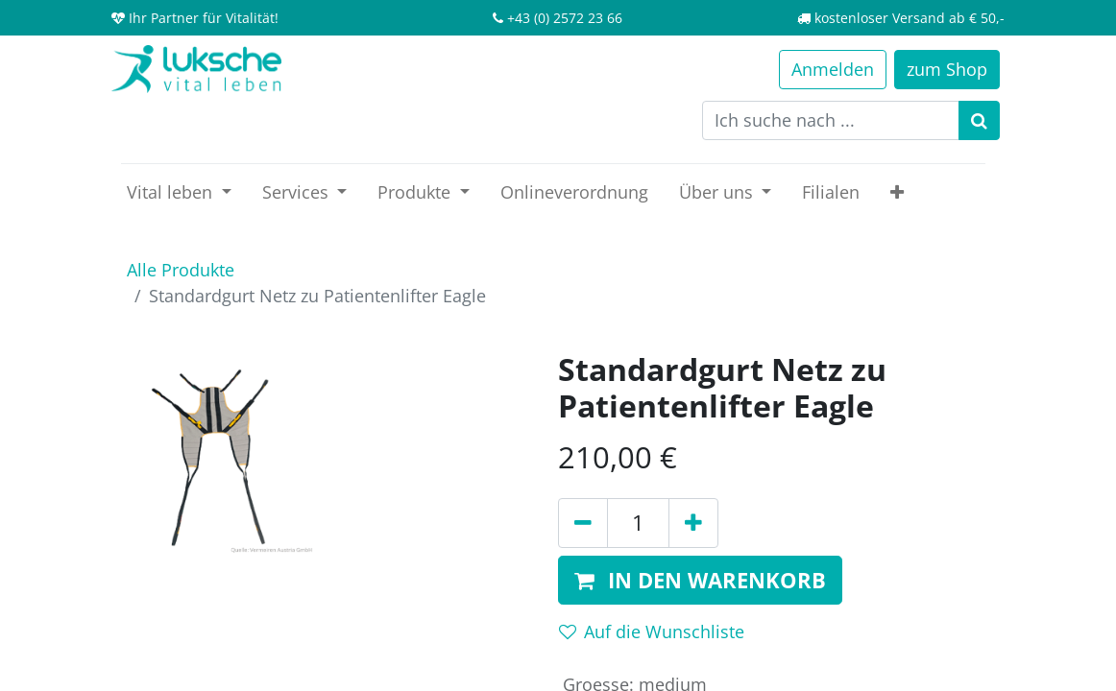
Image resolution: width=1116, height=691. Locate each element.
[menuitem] (574, 192)
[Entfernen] (583, 523)
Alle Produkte (180, 269)
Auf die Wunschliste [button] (651, 631)
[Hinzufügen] (693, 523)
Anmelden (832, 69)
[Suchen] (979, 120)
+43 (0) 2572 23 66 (564, 18)
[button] (897, 192)
